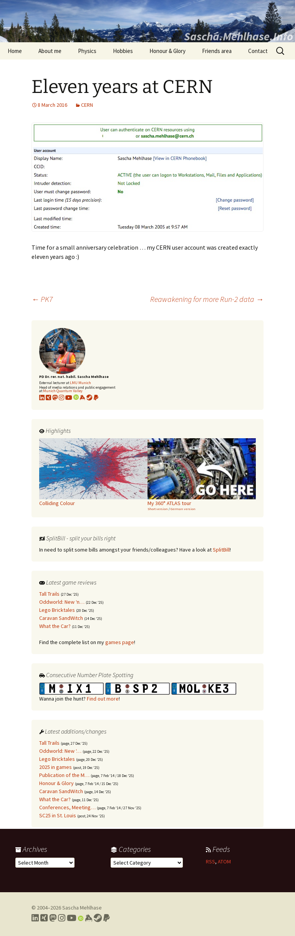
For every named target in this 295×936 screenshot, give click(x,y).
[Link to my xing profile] (48, 397)
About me (49, 51)
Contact (258, 51)
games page (119, 642)
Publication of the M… (64, 775)
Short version (158, 509)
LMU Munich (80, 382)
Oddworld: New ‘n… (62, 601)
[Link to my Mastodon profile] (55, 397)
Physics (87, 51)
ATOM (224, 861)
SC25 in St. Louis (57, 815)
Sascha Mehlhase (82, 907)
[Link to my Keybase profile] (88, 918)
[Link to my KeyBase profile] (82, 397)
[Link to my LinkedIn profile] (42, 397)
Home (15, 51)
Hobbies (123, 51)
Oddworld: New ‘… (60, 750)
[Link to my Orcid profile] (76, 397)
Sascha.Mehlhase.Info (238, 36)
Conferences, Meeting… (67, 807)
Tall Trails (49, 593)
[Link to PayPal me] (96, 397)
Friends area (217, 51)
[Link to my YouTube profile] (68, 397)
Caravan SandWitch (61, 618)
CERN (87, 104)
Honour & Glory (167, 51)
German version (183, 509)
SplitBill (221, 549)
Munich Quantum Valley (63, 390)
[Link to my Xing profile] (44, 918)
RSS (210, 861)
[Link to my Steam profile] (89, 397)
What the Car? (55, 626)
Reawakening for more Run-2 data (207, 299)
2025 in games (55, 767)
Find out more (103, 698)
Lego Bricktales (57, 609)
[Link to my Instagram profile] (61, 397)
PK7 (42, 299)
